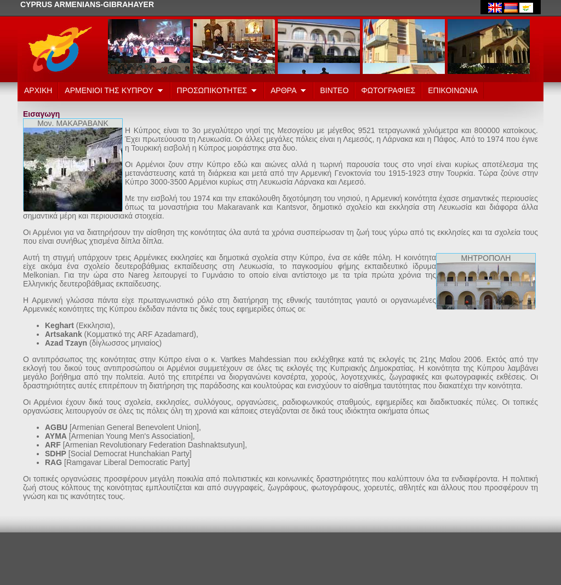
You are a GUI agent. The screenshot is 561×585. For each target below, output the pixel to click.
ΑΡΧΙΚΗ (38, 90)
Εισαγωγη (41, 114)
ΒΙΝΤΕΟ (334, 90)
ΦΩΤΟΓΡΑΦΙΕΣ (388, 90)
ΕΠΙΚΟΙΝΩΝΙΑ (453, 90)
